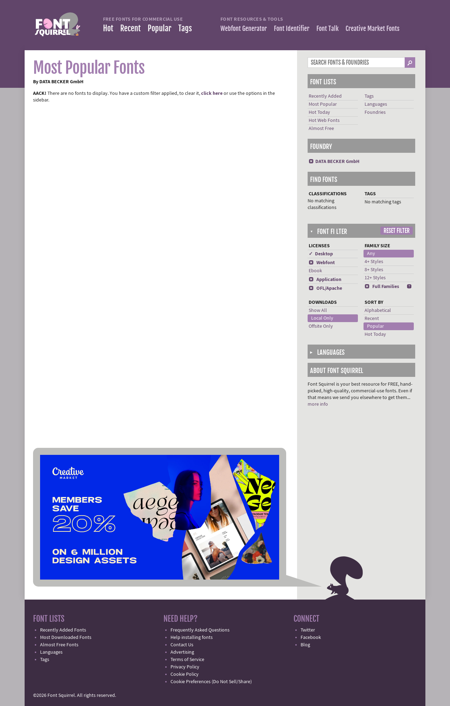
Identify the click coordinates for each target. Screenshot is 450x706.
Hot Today (319, 112)
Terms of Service (187, 659)
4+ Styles (374, 262)
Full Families (382, 286)
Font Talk (327, 28)
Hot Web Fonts (324, 120)
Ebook (315, 271)
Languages (376, 104)
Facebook (311, 637)
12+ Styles (375, 278)
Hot (108, 28)
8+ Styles (374, 270)
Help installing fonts (192, 637)
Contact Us (182, 645)
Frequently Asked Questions (200, 630)
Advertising (182, 652)
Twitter (308, 630)
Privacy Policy (185, 667)
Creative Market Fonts (372, 28)
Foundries (375, 112)
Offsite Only (321, 326)
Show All (318, 310)
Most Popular (323, 104)
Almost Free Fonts (59, 645)
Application (325, 279)
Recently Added (325, 96)
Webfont (322, 262)
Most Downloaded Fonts (65, 637)
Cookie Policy (185, 674)
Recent (130, 28)
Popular (159, 28)
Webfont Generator (243, 28)
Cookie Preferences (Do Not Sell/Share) (211, 682)
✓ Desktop (321, 253)
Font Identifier (291, 28)
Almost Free (321, 128)
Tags (185, 28)
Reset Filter (397, 230)
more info (318, 404)
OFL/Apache (325, 288)
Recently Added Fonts (63, 630)
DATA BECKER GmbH (334, 161)
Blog (305, 645)
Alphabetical (378, 310)
